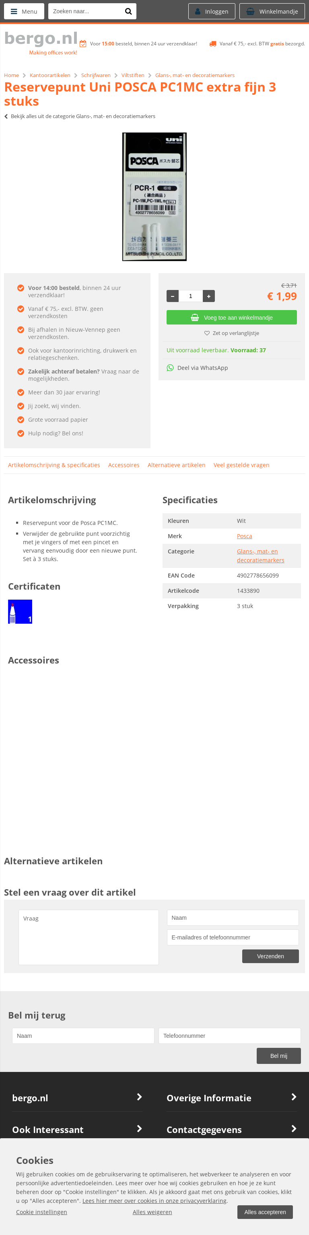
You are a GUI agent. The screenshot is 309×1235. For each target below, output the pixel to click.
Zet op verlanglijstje (231, 333)
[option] (154, 197)
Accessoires (124, 465)
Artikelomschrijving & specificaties (54, 465)
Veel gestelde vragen (242, 465)
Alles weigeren (152, 1212)
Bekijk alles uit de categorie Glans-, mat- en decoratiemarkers (79, 116)
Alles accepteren (265, 1212)
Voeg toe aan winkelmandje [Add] (232, 317)
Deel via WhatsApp (197, 368)
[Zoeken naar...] (128, 11)
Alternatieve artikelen (177, 465)
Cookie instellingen (41, 1212)
